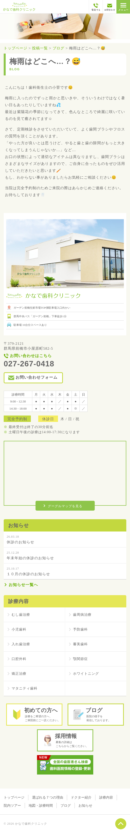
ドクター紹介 (81, 797)
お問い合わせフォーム (36, 377)
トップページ (14, 797)
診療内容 (106, 797)
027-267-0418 (29, 363)
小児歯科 (19, 629)
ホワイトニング (86, 673)
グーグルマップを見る (65, 506)
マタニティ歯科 (24, 688)
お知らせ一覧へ (23, 585)
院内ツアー (12, 805)
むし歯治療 (21, 615)
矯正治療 (19, 673)
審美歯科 (80, 644)
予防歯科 (80, 629)
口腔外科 (19, 659)
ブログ (65, 805)
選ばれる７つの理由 (47, 797)
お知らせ (85, 805)
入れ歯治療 (21, 644)
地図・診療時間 (41, 805)
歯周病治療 (82, 615)
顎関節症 (80, 659)
